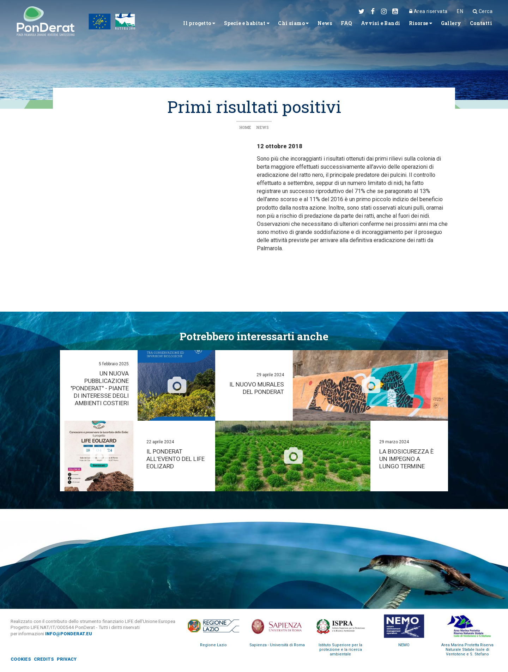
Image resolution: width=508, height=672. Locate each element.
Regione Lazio (213, 645)
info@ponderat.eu (69, 634)
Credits (45, 659)
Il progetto (167, 24)
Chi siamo (273, 24)
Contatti (479, 24)
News (308, 24)
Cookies (21, 659)
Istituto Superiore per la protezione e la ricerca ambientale (340, 650)
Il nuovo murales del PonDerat (256, 388)
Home (246, 127)
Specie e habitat (221, 24)
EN (458, 11)
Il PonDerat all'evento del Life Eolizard (170, 459)
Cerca (481, 11)
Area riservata (425, 11)
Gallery (447, 24)
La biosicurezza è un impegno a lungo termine (407, 459)
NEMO (404, 645)
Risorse (413, 24)
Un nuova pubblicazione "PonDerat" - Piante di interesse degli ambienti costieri (100, 388)
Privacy (68, 659)
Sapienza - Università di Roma (277, 645)
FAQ (332, 24)
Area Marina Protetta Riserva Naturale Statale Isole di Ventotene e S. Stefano (467, 650)
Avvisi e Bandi (369, 24)
